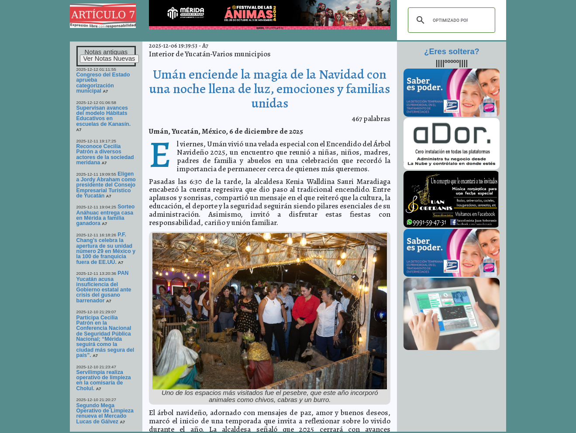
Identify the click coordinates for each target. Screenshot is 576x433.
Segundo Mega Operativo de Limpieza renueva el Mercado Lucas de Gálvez (105, 413)
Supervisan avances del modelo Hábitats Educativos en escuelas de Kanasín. (103, 116)
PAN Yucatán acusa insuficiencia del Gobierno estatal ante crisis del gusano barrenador (103, 287)
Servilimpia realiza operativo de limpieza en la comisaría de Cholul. (103, 380)
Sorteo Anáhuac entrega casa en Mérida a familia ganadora (105, 215)
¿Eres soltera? (451, 51)
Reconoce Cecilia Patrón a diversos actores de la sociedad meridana (105, 154)
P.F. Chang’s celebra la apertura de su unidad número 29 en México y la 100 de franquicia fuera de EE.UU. (106, 248)
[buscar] (450, 20)
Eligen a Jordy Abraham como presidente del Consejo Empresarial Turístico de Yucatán (106, 185)
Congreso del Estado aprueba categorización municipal (103, 83)
